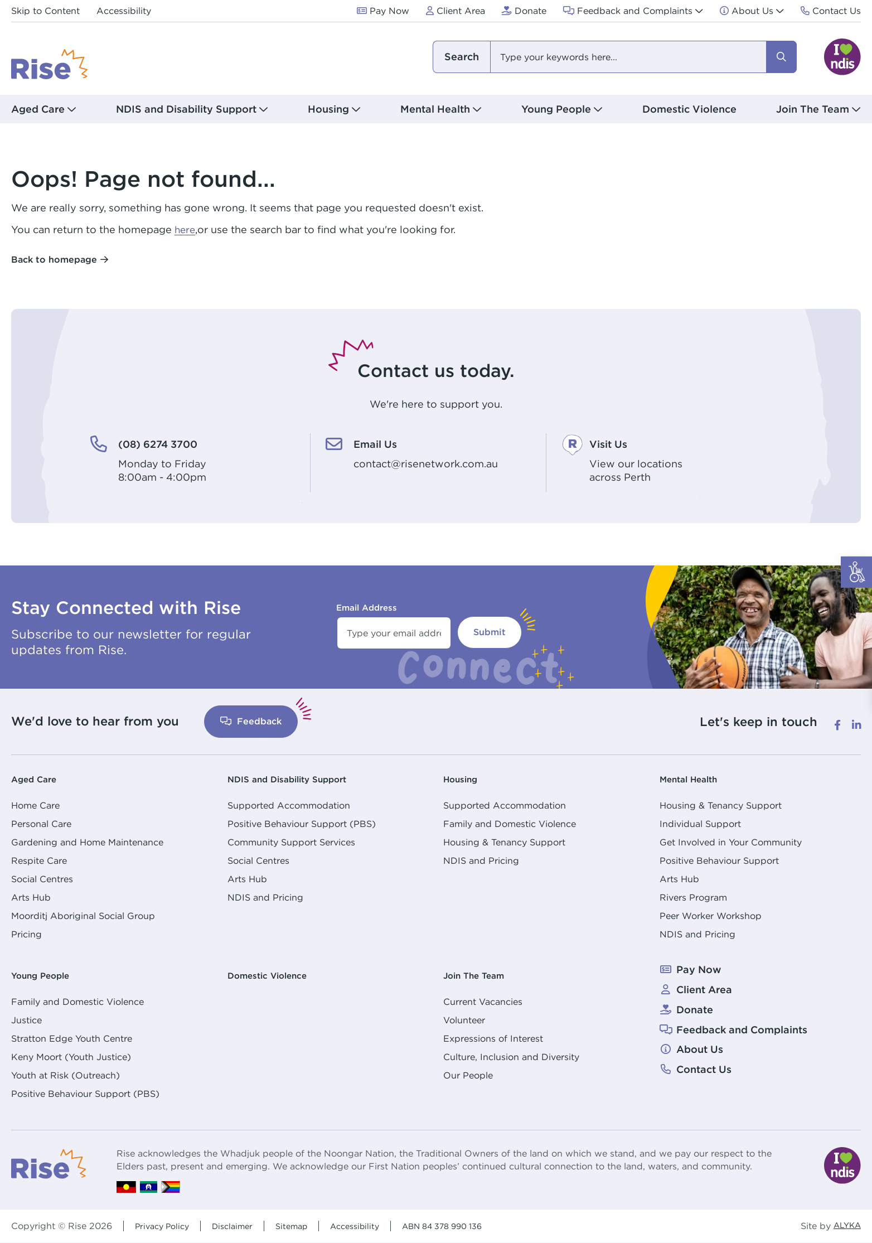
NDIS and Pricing (265, 897)
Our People (468, 1075)
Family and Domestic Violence (509, 823)
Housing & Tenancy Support (504, 842)
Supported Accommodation (288, 805)
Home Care (35, 805)
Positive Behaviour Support (719, 860)
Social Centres (42, 878)
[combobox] (614, 57)
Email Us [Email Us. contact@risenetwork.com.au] (380, 443)
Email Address (366, 607)
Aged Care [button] (38, 109)
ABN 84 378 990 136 (469, 1225)
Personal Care (41, 823)
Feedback (251, 721)
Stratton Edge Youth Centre (71, 1038)
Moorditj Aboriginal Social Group (83, 915)
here (186, 229)
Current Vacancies (482, 1001)
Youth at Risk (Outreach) (65, 1075)
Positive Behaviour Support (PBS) (301, 823)
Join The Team (479, 975)
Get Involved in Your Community (731, 842)
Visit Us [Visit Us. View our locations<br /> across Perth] (612, 443)
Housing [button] (328, 109)
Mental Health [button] (435, 109)
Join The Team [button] (812, 109)
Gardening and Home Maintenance (87, 842)
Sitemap (304, 1225)
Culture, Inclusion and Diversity (511, 1056)
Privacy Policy (165, 1225)
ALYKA (845, 1226)
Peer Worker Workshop (711, 915)
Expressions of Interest (493, 1038)
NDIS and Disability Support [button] (186, 109)
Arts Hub (31, 897)
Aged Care (38, 778)
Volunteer (464, 1020)
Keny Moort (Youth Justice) (71, 1056)
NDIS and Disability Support (297, 778)
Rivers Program (693, 897)
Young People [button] (556, 109)
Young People (46, 975)
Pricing (26, 934)
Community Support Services (291, 842)
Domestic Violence (689, 109)
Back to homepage (54, 259)
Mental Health (694, 778)
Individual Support (700, 823)
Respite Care (39, 860)
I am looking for (461, 57)
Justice (26, 1020)
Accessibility (372, 1225)
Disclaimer (241, 1225)
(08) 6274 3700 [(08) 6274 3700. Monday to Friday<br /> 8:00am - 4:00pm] (167, 443)
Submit (489, 632)
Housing (464, 778)
